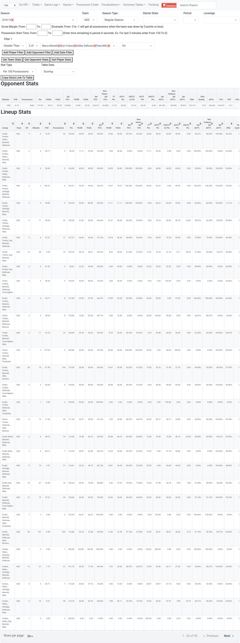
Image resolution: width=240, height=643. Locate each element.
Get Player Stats (61, 59)
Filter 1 (8, 39)
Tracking (153, 4)
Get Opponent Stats (36, 59)
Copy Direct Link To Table (17, 77)
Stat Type (6, 64)
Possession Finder (87, 4)
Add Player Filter (13, 52)
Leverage (209, 13)
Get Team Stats (12, 59)
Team (85, 13)
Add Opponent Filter (39, 52)
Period (187, 13)
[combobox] (197, 5)
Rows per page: (14, 635)
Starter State (150, 13)
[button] (24, 4)
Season (5, 13)
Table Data (47, 64)
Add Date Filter (63, 52)
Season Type (110, 13)
